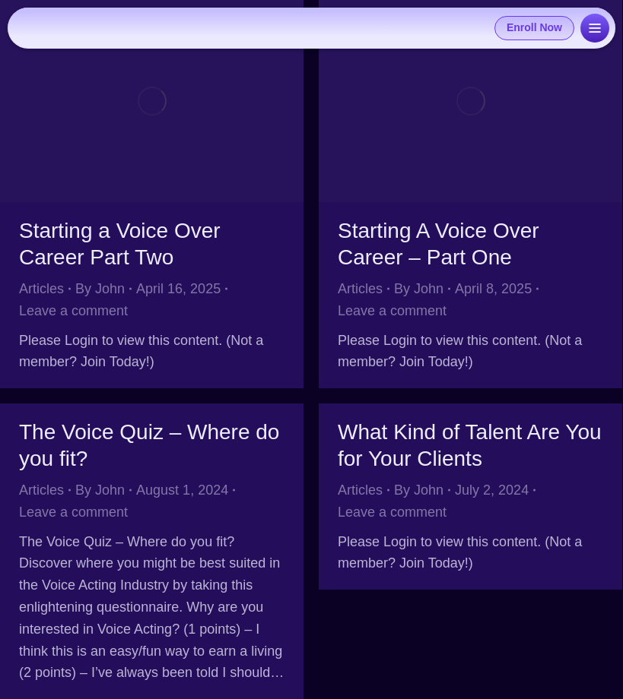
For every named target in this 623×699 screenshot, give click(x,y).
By (100, 288)
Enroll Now (534, 27)
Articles (41, 288)
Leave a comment (73, 310)
